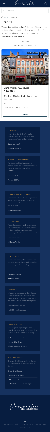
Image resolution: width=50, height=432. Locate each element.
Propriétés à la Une (13, 176)
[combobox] (28, 45)
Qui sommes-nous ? (14, 144)
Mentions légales (27, 384)
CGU (17, 379)
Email (25, 114)
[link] (25, 67)
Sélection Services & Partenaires (17, 346)
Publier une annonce (14, 238)
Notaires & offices (13, 278)
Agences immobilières (14, 270)
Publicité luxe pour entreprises (17, 306)
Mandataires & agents (14, 274)
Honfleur (42, 53)
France (35, 53)
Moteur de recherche (14, 148)
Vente (30, 53)
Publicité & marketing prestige (17, 310)
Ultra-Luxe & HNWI (13, 180)
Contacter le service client (16, 338)
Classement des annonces (16, 375)
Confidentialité (12, 384)
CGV (9, 379)
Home (6, 17)
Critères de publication (15, 371)
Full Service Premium (14, 242)
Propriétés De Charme (14, 210)
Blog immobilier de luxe (15, 342)
